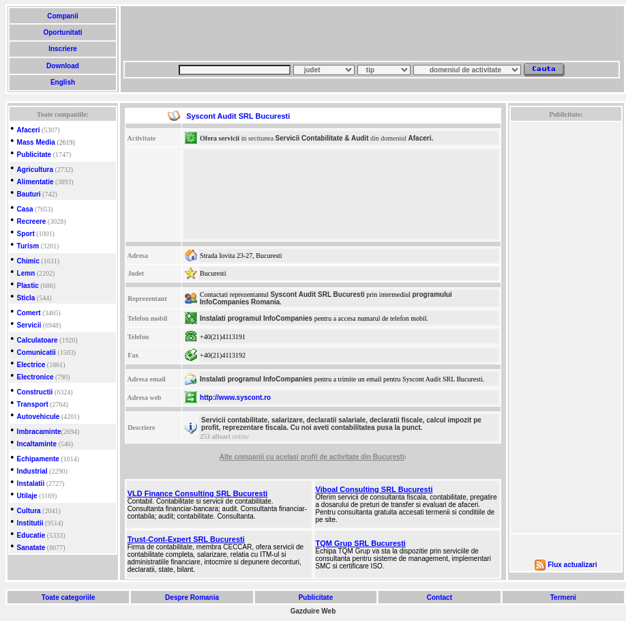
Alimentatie (35, 182)
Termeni (563, 597)
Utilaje (27, 496)
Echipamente (38, 459)
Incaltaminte (37, 444)
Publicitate (34, 154)
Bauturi (29, 194)
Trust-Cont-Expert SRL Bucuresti (186, 539)
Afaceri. (421, 138)
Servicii (29, 325)
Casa (25, 209)
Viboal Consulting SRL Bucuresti (374, 489)
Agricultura (35, 169)
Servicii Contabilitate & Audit (322, 138)
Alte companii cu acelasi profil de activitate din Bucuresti (312, 457)
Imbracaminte (39, 431)
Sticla (26, 298)
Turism (28, 246)
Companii (62, 16)
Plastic (28, 285)
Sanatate (31, 547)
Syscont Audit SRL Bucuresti (317, 294)
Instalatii (31, 483)
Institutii (30, 523)
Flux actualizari (572, 564)
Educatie (31, 535)
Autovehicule (38, 416)
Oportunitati (63, 32)
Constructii (35, 392)
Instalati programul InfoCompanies (256, 318)
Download (62, 66)
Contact (439, 597)
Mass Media (36, 142)
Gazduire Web (313, 611)
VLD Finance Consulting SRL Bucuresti (198, 493)
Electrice (31, 365)
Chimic (28, 261)
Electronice (35, 377)
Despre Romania (191, 597)
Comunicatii (36, 352)
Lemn (26, 273)
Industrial (32, 471)
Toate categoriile (68, 597)
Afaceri (28, 130)
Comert (29, 313)
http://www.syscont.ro (235, 397)
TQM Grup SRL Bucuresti (361, 543)
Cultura (29, 511)
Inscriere (62, 49)
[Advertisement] (211, 37)
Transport (32, 404)
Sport (26, 233)
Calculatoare (37, 340)
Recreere (31, 221)
